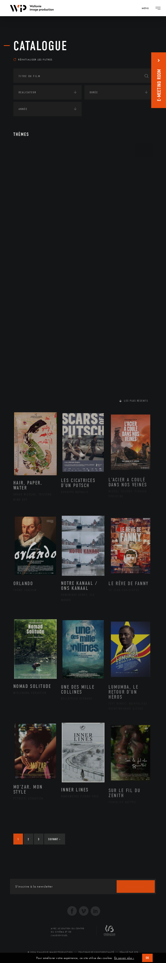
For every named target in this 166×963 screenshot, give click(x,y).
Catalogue (40, 46)
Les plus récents (136, 400)
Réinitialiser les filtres (32, 59)
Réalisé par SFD (129, 952)
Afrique (29, 179)
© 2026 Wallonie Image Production (50, 952)
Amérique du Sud (36, 194)
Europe (28, 209)
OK (147, 958)
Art (20, 150)
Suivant (54, 839)
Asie (26, 202)
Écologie (24, 226)
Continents (26, 165)
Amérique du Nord (38, 187)
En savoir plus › (124, 958)
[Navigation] (147, 8)
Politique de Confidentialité (96, 952)
